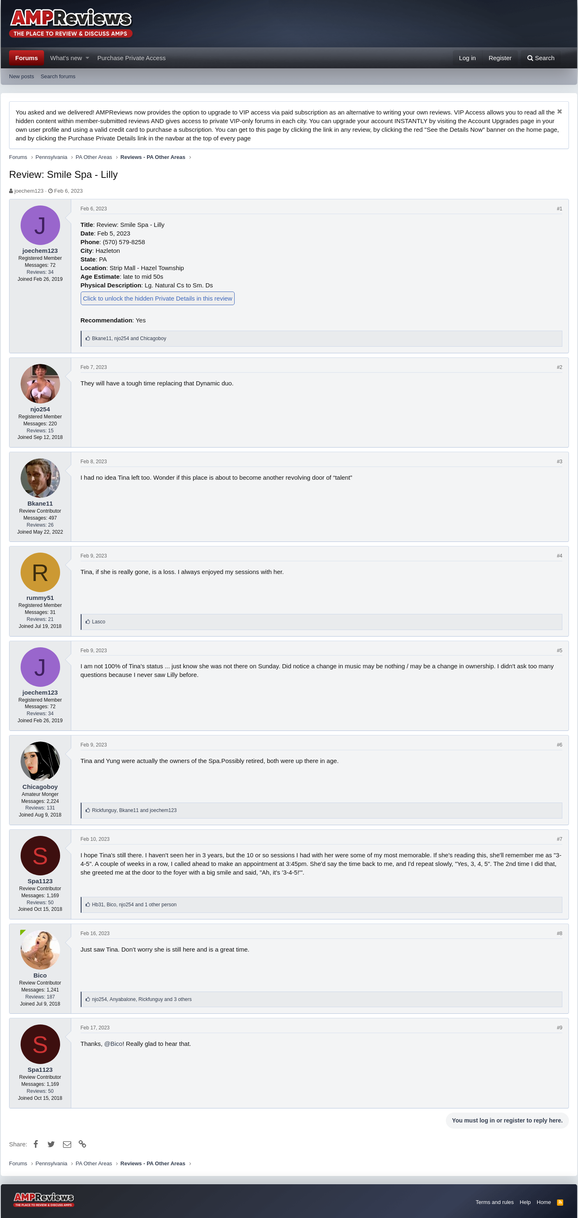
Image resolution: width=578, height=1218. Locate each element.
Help (525, 1202)
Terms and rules (495, 1202)
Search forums (58, 76)
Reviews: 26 (40, 525)
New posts (21, 76)
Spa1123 (40, 880)
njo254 (40, 409)
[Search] (541, 57)
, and (129, 338)
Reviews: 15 (40, 431)
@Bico (113, 1043)
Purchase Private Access (132, 57)
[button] (87, 57)
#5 (559, 650)
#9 (559, 1028)
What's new (66, 57)
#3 (559, 461)
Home (544, 1202)
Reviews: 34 (40, 272)
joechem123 (29, 191)
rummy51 (40, 597)
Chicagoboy (40, 786)
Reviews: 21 (40, 619)
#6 (559, 745)
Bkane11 (40, 503)
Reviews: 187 (40, 997)
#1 (559, 209)
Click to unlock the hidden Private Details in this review (158, 298)
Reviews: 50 (40, 902)
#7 (559, 839)
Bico (40, 975)
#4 (559, 556)
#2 (559, 367)
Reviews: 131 (40, 808)
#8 (559, 933)
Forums (26, 57)
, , (134, 905)
